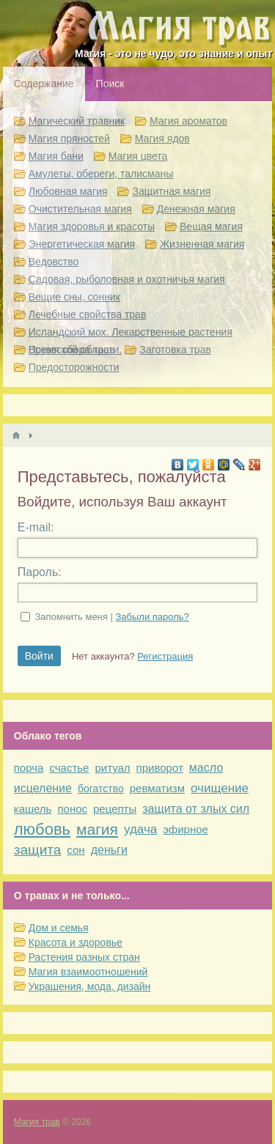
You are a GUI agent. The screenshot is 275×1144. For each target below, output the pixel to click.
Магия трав (37, 1122)
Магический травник (77, 121)
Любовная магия (68, 191)
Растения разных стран (84, 957)
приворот (159, 767)
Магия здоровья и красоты (92, 226)
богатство (101, 788)
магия (97, 829)
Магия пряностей (69, 138)
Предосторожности (74, 367)
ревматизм (157, 788)
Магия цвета (138, 156)
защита (38, 849)
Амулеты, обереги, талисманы (101, 174)
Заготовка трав (175, 349)
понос (72, 808)
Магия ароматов (188, 121)
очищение (220, 788)
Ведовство (54, 261)
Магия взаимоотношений (88, 972)
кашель (33, 808)
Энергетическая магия (82, 244)
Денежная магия (196, 209)
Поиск (110, 83)
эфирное (185, 829)
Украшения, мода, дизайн (89, 986)
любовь (42, 829)
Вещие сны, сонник (74, 297)
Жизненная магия (202, 244)
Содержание (44, 83)
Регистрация (165, 656)
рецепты (114, 808)
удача (140, 829)
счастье (69, 767)
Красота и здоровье (75, 942)
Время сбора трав (72, 349)
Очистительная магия (80, 209)
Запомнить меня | (111, 616)
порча (29, 767)
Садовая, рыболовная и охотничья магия (127, 279)
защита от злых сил (195, 808)
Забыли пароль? (151, 616)
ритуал (112, 767)
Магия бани (56, 156)
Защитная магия (171, 191)
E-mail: (36, 527)
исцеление (43, 788)
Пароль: (40, 572)
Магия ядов (162, 138)
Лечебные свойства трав (88, 314)
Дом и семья (59, 928)
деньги (109, 850)
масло (206, 767)
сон (75, 850)
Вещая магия (211, 226)
